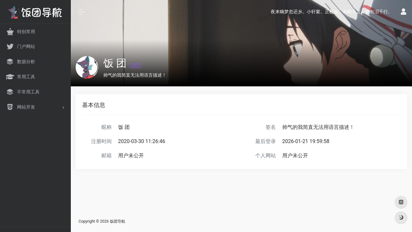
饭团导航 (117, 221)
